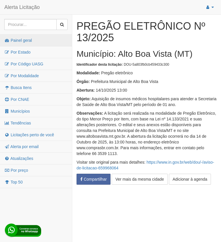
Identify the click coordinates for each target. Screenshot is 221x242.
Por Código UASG (23, 64)
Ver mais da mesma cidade (139, 179)
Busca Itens (18, 87)
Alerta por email (21, 146)
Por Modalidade (21, 75)
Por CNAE (16, 99)
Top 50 (13, 182)
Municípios (17, 111)
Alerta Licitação (22, 7)
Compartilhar (93, 179)
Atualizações (18, 158)
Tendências (17, 123)
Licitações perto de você (29, 135)
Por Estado (17, 52)
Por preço (16, 170)
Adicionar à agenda (190, 179)
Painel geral (18, 40)
